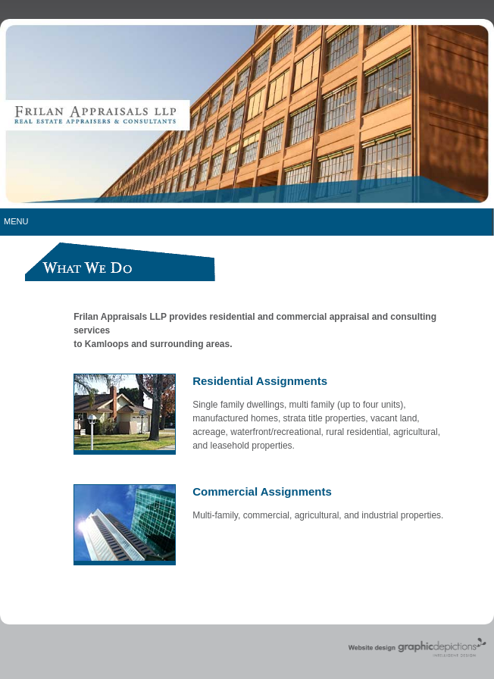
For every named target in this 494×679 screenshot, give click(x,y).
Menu (16, 221)
